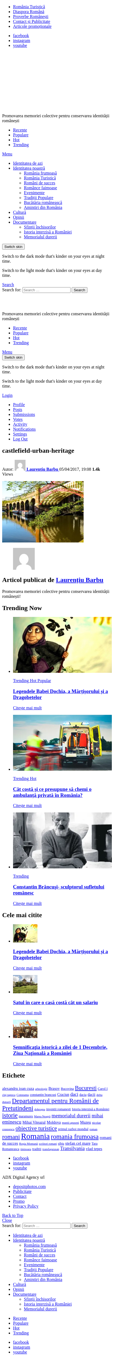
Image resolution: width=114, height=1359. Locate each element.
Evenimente (34, 192)
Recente (20, 130)
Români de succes (39, 183)
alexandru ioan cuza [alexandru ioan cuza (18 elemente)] (18, 1088)
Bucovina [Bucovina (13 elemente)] (67, 1089)
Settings (20, 434)
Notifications (24, 429)
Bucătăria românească (43, 202)
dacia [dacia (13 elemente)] (82, 1095)
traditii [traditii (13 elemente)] (36, 1149)
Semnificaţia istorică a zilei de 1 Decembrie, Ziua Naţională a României (60, 1050)
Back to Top (12, 1215)
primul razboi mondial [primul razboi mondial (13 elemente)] (73, 1129)
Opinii (18, 217)
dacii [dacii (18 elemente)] (92, 1094)
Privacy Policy (26, 1206)
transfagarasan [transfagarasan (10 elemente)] (50, 1149)
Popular (44, 680)
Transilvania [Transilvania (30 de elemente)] (72, 1148)
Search (79, 290)
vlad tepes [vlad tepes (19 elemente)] (94, 1149)
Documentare (24, 222)
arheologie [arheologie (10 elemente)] (41, 1088)
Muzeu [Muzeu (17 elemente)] (85, 1122)
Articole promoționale (32, 26)
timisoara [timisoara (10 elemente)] (25, 1149)
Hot (16, 139)
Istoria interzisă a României (48, 232)
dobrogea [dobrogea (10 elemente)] (39, 1109)
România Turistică (29, 6)
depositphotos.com (29, 1186)
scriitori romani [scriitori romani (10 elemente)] (48, 1143)
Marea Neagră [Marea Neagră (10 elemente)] (42, 1116)
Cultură (19, 212)
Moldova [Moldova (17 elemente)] (54, 1122)
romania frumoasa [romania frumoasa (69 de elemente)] (75, 1136)
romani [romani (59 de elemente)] (11, 1136)
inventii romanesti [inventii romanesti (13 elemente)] (58, 1109)
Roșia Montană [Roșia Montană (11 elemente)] (28, 1143)
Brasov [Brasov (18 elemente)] (54, 1088)
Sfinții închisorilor (40, 227)
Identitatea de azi (28, 163)
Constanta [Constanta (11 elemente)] (23, 1094)
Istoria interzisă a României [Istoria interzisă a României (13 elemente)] (90, 1109)
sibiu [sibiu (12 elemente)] (61, 1143)
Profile (19, 404)
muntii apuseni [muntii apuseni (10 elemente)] (70, 1122)
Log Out (20, 439)
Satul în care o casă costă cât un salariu (55, 1002)
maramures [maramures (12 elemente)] (26, 1116)
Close (7, 1220)
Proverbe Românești (30, 16)
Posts (17, 409)
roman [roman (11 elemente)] (93, 1129)
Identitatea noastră (29, 168)
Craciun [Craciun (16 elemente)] (63, 1095)
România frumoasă (40, 173)
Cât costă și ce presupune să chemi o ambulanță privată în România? (52, 792)
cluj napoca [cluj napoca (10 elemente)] (8, 1094)
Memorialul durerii (40, 237)
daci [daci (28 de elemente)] (74, 1094)
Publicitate (22, 1191)
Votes (18, 419)
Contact (20, 1196)
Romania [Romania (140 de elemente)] (35, 1136)
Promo (19, 1201)
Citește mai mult (27, 708)
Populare (20, 135)
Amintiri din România (43, 207)
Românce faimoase (40, 187)
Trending (21, 144)
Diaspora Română (28, 11)
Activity (20, 424)
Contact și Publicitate (31, 21)
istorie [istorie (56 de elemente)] (10, 1115)
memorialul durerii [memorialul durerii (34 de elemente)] (71, 1115)
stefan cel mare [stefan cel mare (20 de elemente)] (77, 1143)
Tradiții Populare (38, 197)
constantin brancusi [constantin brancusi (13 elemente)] (43, 1095)
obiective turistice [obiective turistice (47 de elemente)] (36, 1128)
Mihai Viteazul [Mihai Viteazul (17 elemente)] (34, 1122)
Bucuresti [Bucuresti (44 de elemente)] (86, 1088)
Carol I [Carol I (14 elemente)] (103, 1089)
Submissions (24, 414)
